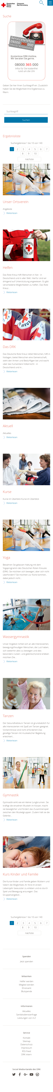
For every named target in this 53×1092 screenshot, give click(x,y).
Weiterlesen (11, 213)
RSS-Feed (26, 1051)
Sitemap (26, 1041)
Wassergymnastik (16, 637)
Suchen (26, 120)
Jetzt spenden (26, 961)
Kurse (7, 492)
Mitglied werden (26, 984)
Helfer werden (26, 981)
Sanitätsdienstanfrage (26, 1014)
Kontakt (26, 1037)
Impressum (26, 1047)
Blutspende (26, 991)
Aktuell (8, 426)
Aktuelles (26, 1011)
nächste (29, 159)
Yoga (6, 558)
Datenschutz (26, 1044)
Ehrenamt (26, 988)
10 (35, 153)
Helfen (8, 268)
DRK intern (26, 1054)
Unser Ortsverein (15, 202)
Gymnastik (11, 795)
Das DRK (9, 347)
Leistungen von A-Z (26, 1017)
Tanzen (8, 716)
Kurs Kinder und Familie (20, 874)
